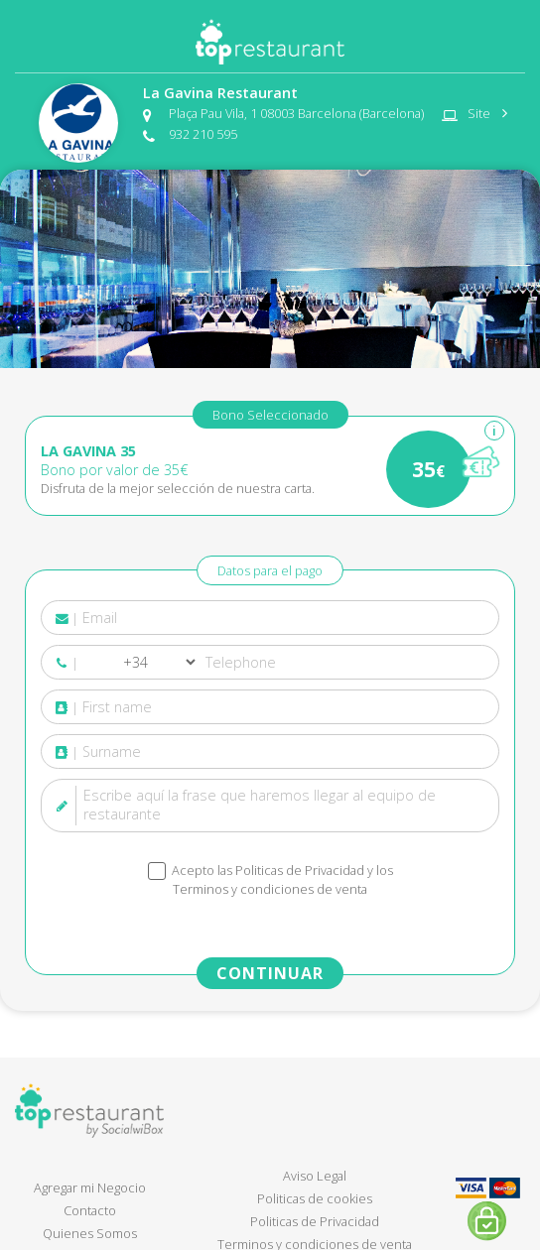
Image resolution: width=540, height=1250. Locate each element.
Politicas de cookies (314, 1198)
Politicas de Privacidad (299, 870)
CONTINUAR (270, 973)
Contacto (90, 1210)
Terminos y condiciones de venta (270, 889)
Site (483, 113)
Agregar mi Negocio (90, 1187)
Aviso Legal (314, 1176)
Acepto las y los (281, 880)
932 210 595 (203, 134)
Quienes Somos (90, 1233)
